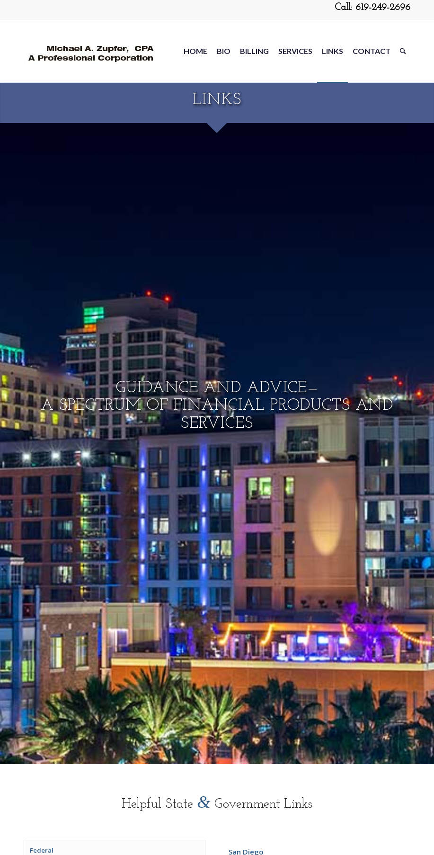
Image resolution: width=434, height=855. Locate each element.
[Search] (403, 50)
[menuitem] (195, 50)
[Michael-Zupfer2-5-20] (89, 50)
